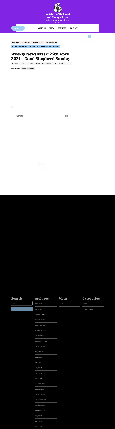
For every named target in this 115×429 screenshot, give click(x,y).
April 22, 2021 (19, 63)
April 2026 (38, 390)
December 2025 (40, 411)
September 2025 (41, 427)
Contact (73, 28)
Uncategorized (51, 42)
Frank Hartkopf (35, 63)
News (51, 28)
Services (62, 28)
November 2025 (41, 417)
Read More (41, 169)
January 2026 (40, 406)
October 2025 (40, 422)
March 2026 (39, 395)
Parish (84, 390)
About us (42, 28)
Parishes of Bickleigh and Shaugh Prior (27, 42)
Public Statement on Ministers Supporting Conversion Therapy (41, 164)
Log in (61, 390)
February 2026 (40, 401)
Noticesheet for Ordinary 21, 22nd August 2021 (39, 163)
